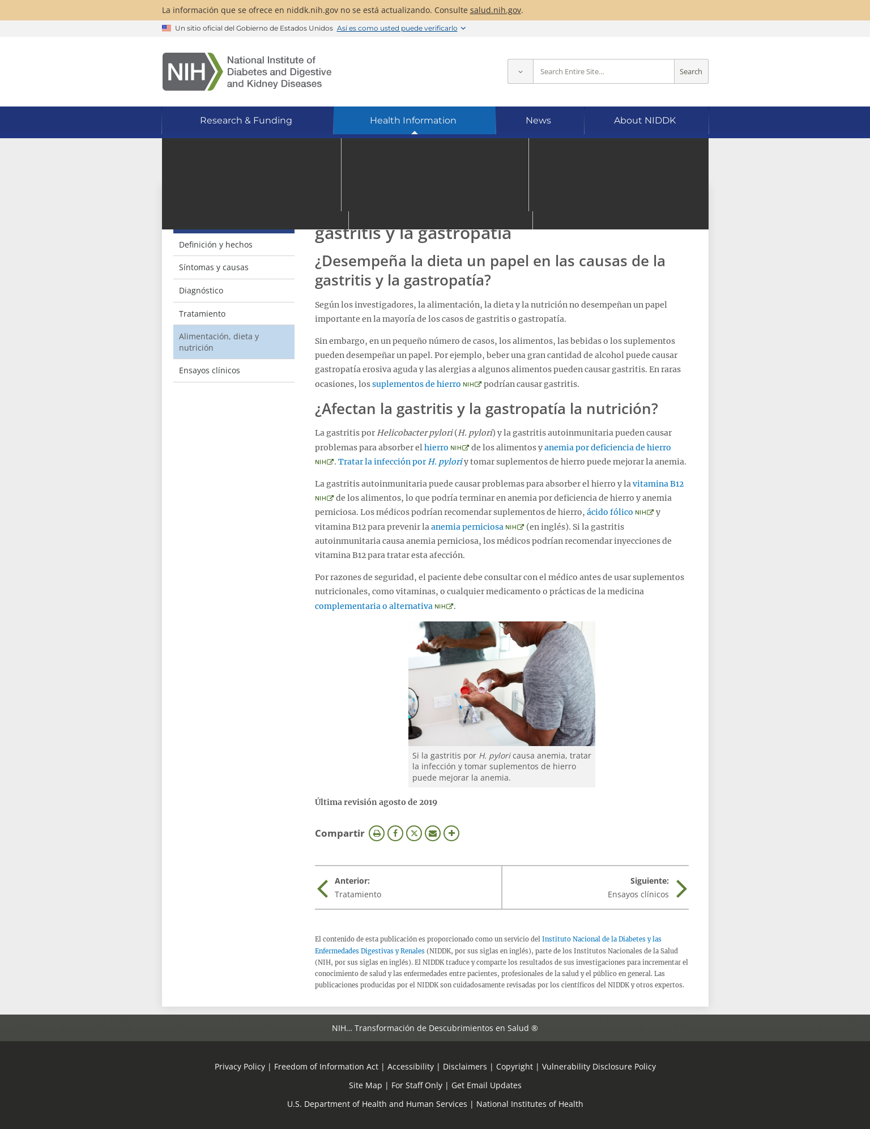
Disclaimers (465, 1066)
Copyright (514, 1066)
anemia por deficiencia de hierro (607, 447)
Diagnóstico (201, 290)
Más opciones (451, 833)
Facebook (395, 833)
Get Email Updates (486, 1085)
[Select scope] (520, 71)
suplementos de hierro (416, 384)
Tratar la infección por (400, 462)
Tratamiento (202, 313)
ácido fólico (610, 512)
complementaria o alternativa (374, 606)
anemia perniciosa (467, 527)
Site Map (365, 1085)
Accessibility (410, 1066)
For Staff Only (416, 1085)
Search (691, 71)
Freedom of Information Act (326, 1066)
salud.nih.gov (495, 10)
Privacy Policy (240, 1066)
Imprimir (377, 833)
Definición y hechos (216, 244)
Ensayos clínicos (209, 370)
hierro (436, 447)
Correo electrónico (433, 833)
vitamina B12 (658, 484)
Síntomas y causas (214, 267)
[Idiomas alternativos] (669, 166)
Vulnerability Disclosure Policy (599, 1066)
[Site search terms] (604, 71)
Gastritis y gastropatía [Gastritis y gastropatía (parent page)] (208, 214)
